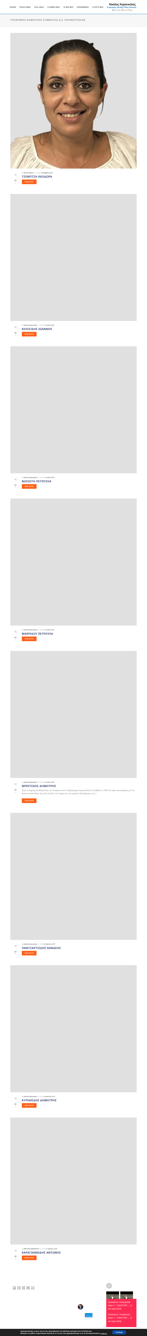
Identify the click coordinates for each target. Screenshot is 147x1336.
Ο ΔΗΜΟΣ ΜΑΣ (53, 7)
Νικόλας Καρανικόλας (30, 325)
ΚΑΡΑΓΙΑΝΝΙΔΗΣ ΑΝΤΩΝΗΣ (41, 1252)
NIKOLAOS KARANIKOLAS (31, 1249)
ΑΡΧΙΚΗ (13, 7)
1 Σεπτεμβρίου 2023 (46, 173)
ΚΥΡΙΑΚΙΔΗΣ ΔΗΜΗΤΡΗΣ (39, 1100)
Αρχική (89, 25)
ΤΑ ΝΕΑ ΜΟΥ (68, 7)
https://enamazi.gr (23, 1311)
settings (104, 1334)
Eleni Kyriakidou (29, 173)
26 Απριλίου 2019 (49, 944)
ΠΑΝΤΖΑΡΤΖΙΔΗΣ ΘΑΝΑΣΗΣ (41, 948)
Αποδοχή (119, 1332)
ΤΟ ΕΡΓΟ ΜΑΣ (97, 7)
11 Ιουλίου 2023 (49, 325)
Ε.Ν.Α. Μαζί (39, 7)
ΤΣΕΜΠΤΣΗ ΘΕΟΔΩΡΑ (37, 176)
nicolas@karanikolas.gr (25, 1308)
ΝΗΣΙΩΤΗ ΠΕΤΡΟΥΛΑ (36, 481)
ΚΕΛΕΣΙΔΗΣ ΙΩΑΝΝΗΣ (37, 329)
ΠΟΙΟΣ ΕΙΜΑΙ (25, 7)
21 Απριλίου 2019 (51, 1249)
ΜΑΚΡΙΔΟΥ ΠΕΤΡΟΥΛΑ (37, 633)
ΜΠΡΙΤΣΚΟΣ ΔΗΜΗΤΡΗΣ (39, 786)
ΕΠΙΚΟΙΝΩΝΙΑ (83, 7)
